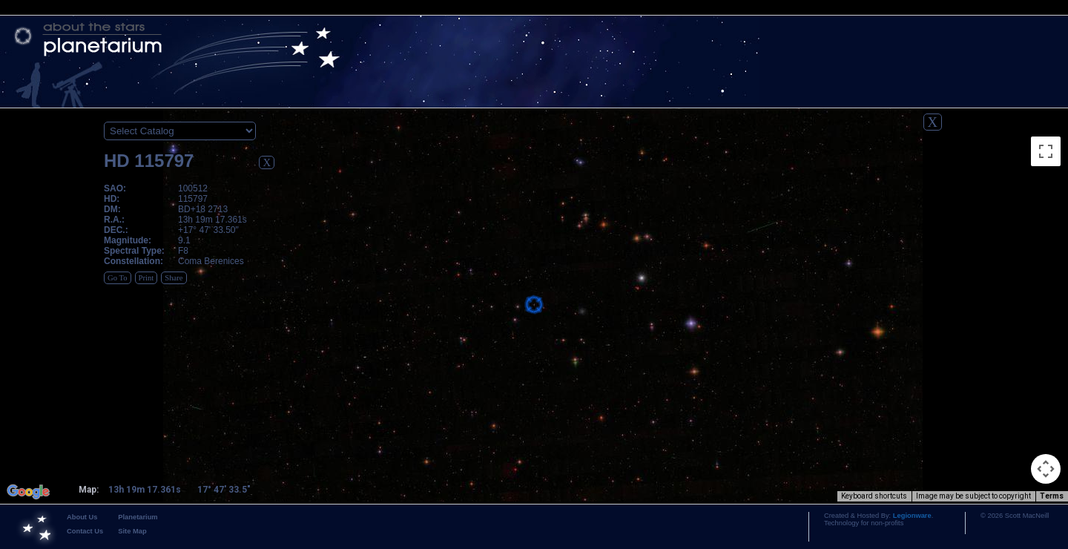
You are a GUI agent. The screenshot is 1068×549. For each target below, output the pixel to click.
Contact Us (85, 531)
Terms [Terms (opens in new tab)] (1052, 496)
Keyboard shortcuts (874, 496)
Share (173, 278)
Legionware (912, 515)
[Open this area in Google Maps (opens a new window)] (28, 492)
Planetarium (137, 517)
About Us (82, 517)
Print (146, 278)
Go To (118, 278)
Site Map (132, 531)
